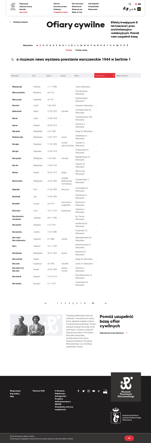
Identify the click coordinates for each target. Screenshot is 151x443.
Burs (14, 246)
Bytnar (15, 172)
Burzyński (16, 158)
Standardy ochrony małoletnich (64, 408)
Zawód (63, 76)
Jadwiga (36, 218)
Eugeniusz (37, 264)
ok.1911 (50, 99)
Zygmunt (37, 239)
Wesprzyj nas (77, 9)
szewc (64, 137)
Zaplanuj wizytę (25, 6)
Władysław (37, 131)
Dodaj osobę (81, 50)
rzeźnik (64, 239)
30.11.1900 (52, 218)
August (36, 259)
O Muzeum (60, 391)
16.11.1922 (52, 246)
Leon (35, 211)
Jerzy (35, 118)
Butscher (16, 211)
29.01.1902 (52, 253)
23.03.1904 (52, 269)
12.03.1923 (52, 111)
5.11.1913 (51, 283)
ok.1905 (50, 264)
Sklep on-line (77, 12)
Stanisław (37, 99)
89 (93, 303)
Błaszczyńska (18, 92)
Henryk (36, 172)
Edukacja (57, 9)
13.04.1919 (52, 151)
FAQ (12, 396)
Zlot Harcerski (77, 4)
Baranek (16, 131)
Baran (15, 118)
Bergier (15, 144)
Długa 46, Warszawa (84, 259)
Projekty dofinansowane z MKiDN (63, 401)
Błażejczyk (17, 87)
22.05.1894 (52, 181)
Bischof (15, 105)
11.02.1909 (52, 144)
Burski (15, 165)
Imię (33, 76)
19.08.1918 (52, 118)
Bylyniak (16, 189)
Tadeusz (36, 246)
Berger (15, 151)
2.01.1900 (51, 131)
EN (139, 4)
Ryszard (36, 283)
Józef (35, 105)
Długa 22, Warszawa (84, 131)
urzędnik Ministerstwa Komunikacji (66, 181)
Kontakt (22, 9)
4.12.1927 (51, 225)
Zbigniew (37, 225)
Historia (57, 4)
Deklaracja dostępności (60, 394)
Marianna (37, 92)
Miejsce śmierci (122, 76)
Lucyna (36, 204)
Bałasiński (16, 111)
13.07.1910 (52, 137)
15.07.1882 (52, 232)
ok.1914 (50, 204)
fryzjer (64, 172)
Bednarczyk (17, 137)
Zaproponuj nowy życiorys (112, 333)
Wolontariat (76, 6)
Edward (36, 125)
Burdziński (17, 253)
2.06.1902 (51, 105)
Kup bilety (23, 12)
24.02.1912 (52, 172)
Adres (76, 76)
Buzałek (16, 204)
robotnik (64, 111)
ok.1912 (50, 92)
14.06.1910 (52, 165)
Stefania (36, 87)
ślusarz (64, 253)
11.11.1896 (52, 87)
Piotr (35, 189)
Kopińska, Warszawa (84, 105)
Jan (34, 196)
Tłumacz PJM (38, 391)
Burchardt (16, 276)
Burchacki (16, 283)
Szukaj (69, 50)
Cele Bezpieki (93, 4)
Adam (35, 111)
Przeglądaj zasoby (61, 12)
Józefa (36, 232)
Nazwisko (15, 76)
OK (129, 438)
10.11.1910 (52, 211)
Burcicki (16, 264)
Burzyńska (17, 232)
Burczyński (17, 259)
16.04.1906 (52, 196)
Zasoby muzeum (20, 22)
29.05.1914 (52, 125)
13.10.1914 (52, 276)
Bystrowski (17, 181)
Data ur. (49, 76)
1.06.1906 (51, 158)
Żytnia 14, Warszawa (84, 264)
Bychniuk (16, 196)
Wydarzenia (92, 9)
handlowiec (66, 211)
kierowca (65, 189)
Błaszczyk (16, 99)
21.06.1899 (52, 189)
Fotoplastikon (93, 6)
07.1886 (50, 239)
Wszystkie (28, 45)
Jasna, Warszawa (83, 87)
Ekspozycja (23, 4)
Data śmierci (100, 76)
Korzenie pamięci (60, 6)
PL (136, 4)
